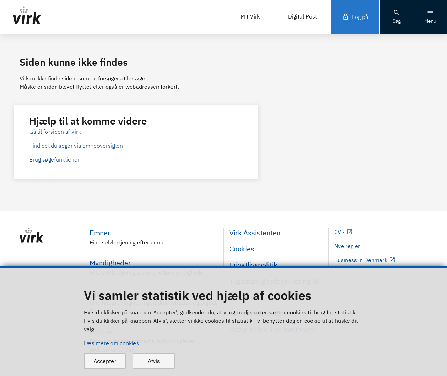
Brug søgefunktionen (55, 159)
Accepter (105, 360)
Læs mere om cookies (111, 343)
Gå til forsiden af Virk (55, 131)
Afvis (154, 360)
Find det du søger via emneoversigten (76, 145)
